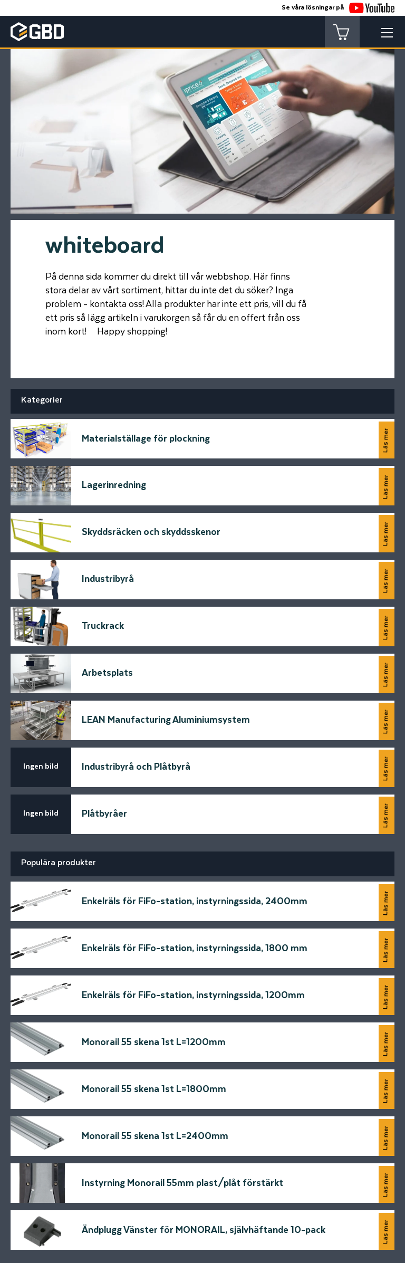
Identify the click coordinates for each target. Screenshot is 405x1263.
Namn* (31, 963)
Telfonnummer (48, 1042)
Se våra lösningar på (338, 8)
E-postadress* (47, 1002)
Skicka (368, 1071)
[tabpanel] (202, 121)
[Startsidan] (50, 1120)
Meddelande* (236, 963)
